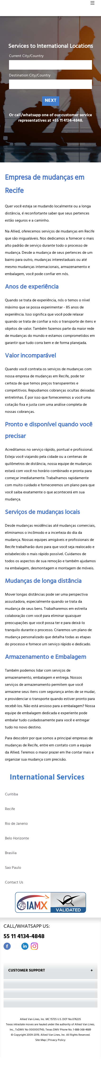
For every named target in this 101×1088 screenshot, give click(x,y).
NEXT (50, 101)
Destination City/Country (29, 76)
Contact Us (14, 882)
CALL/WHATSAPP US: (50, 932)
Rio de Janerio (16, 824)
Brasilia (11, 853)
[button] (92, 4)
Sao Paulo (13, 868)
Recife (10, 809)
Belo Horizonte (17, 838)
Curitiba (11, 794)
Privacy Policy (56, 1040)
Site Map (40, 1040)
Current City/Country (26, 57)
